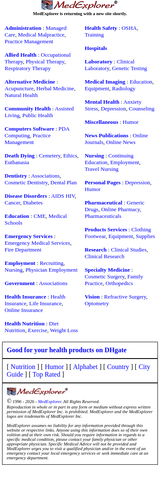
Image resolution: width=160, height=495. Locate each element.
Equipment (97, 88)
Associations (45, 176)
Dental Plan (63, 182)
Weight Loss (64, 330)
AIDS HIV (63, 196)
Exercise (37, 330)
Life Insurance (45, 303)
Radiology (124, 88)
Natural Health (21, 95)
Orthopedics (119, 283)
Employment (124, 162)
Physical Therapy (45, 61)
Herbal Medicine (55, 88)
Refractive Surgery (125, 296)
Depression (113, 108)
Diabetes (33, 202)
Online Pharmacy (120, 209)
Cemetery (49, 155)
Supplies (145, 236)
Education (141, 82)
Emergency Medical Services (37, 243)
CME (40, 216)
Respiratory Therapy (28, 68)
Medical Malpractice (41, 34)
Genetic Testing (129, 68)
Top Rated (46, 374)
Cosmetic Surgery (105, 276)
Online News (121, 142)
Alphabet (85, 366)
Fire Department (23, 249)
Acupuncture (19, 88)
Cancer (12, 202)
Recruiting (51, 263)
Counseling (142, 108)
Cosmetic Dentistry (26, 182)
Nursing (14, 270)
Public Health (37, 115)
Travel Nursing (102, 169)
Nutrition (22, 366)
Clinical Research (104, 256)
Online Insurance (24, 310)
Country (118, 366)
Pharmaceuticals (103, 216)
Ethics (70, 155)
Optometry (97, 303)
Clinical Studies (129, 249)
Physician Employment (52, 270)
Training (94, 34)
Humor (131, 122)
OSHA (128, 28)
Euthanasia (17, 162)
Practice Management (29, 41)
